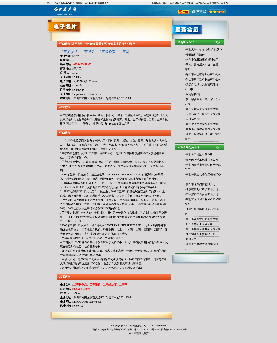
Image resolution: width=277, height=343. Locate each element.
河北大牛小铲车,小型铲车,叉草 (204, 49)
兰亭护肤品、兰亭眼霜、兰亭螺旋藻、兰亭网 (94, 52)
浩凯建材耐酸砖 (195, 54)
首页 (165, 2)
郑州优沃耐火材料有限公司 (202, 124)
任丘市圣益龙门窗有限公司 (202, 219)
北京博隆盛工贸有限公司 (200, 234)
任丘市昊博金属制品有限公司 (203, 229)
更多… (218, 42)
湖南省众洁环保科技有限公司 (203, 114)
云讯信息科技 (194, 119)
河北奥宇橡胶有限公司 (199, 154)
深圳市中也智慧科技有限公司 (203, 74)
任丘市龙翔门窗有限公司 (200, 184)
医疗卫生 (174, 2)
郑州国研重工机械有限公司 (202, 159)
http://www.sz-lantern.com (87, 94)
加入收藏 (133, 333)
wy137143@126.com (85, 81)
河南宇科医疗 (194, 94)
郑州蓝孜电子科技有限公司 (202, 109)
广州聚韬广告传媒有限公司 (202, 194)
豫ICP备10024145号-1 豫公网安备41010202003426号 (160, 329)
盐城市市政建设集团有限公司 (203, 129)
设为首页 (144, 333)
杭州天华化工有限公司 (199, 224)
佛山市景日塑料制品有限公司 (203, 79)
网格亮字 (191, 239)
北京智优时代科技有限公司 (202, 189)
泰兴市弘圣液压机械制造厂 (202, 59)
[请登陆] (79, 2)
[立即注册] (89, 2)
